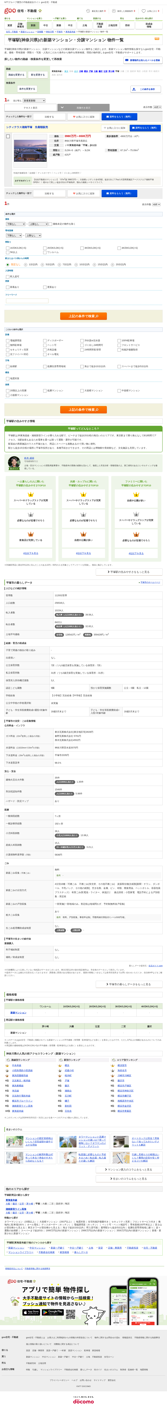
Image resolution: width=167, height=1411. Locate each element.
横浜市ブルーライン (22, 1100)
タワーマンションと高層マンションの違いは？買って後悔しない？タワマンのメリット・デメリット (92, 1141)
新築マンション (16, 1248)
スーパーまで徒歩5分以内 (135, 366)
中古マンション (38, 1248)
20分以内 (121, 264)
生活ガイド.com (156, 966)
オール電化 (53, 354)
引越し (35, 1369)
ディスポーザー (55, 340)
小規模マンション (19, 395)
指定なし (16, 264)
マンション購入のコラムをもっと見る (130, 1169)
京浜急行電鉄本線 (21, 1095)
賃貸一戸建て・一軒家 (56, 1350)
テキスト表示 (30, 107)
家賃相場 (64, 1252)
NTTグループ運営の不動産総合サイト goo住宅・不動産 (30, 2)
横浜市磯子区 (124, 1095)
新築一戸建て (57, 1248)
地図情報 (144, 1369)
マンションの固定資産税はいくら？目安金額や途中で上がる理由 (39, 1141)
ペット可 (51, 345)
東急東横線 (17, 1085)
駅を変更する (38, 74)
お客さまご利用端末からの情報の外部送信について (69, 1337)
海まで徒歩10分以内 (94, 366)
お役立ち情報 (8, 1369)
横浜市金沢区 (124, 1106)
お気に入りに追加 (83, 116)
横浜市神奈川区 (126, 1090)
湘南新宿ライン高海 (22, 1106)
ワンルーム (53, 252)
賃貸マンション (75, 1350)
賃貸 (100, 1248)
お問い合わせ (85, 1380)
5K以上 (13, 252)
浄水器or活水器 (92, 340)
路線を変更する (16, 74)
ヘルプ (74, 1380)
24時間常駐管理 (92, 349)
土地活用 (42, 1363)
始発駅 (13, 366)
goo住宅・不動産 (10, 1337)
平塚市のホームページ (150, 582)
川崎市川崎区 (124, 1075)
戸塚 (67, 1080)
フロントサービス (131, 345)
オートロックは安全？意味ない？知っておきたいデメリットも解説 (145, 1141)
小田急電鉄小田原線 (22, 1070)
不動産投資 (132, 1248)
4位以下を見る (30, 553)
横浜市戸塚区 (124, 1085)
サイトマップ (100, 1380)
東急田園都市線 (20, 1075)
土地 (91, 1248)
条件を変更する (27, 88)
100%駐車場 (128, 340)
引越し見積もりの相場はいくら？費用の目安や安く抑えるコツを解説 (145, 1157)
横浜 (67, 1065)
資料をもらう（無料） (119, 116)
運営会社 (112, 1380)
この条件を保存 (147, 89)
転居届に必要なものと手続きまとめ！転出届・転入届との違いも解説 (92, 1157)
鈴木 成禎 (29, 458)
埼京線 (15, 1090)
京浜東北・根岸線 (21, 1080)
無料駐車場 (16, 345)
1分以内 (33, 264)
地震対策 (14, 378)
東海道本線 (17, 1111)
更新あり (51, 287)
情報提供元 (127, 1337)
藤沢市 (121, 1080)
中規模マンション (131, 390)
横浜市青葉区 (124, 1111)
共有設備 (51, 349)
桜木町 (68, 1075)
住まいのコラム (111, 1369)
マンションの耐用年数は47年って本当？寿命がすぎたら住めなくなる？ (39, 1157)
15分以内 (103, 264)
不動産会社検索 (47, 1252)
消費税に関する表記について (66, 1344)
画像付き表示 (83, 107)
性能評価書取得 (130, 349)
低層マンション (55, 390)
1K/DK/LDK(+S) (18, 248)
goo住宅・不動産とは (35, 1337)
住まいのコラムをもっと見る (130, 1178)
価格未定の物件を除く (64, 224)
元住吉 (68, 1111)
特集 (28, 1369)
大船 (8, 1203)
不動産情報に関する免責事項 (37, 1268)
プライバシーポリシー (59, 1380)
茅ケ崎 (29, 1203)
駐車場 (87, 1350)
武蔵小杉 (69, 1070)
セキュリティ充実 (19, 349)
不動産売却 (31, 1363)
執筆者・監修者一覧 (129, 1369)
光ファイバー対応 (19, 354)
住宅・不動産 (150, 1248)
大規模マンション (93, 390)
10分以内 (84, 264)
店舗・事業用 (115, 1248)
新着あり (14, 287)
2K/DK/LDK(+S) (55, 248)
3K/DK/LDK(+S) (92, 248)
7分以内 (67, 264)
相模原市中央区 (126, 1100)
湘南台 (68, 1090)
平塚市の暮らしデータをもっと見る (130, 984)
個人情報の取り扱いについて (39, 1344)
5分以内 (50, 264)
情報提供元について (14, 1268)
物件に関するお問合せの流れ (107, 1337)
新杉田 (68, 1106)
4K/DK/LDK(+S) (130, 248)
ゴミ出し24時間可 (93, 345)
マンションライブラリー (20, 1252)
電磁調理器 (16, 340)
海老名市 (122, 1070)
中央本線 (16, 1065)
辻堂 (21, 1203)
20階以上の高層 (18, 390)
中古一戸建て (76, 1248)
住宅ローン (109, 1357)
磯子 (67, 1100)
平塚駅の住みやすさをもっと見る (130, 572)
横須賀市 (122, 1065)
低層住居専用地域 (56, 366)
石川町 (68, 1095)
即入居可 (14, 276)
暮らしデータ (81, 1252)
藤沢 (67, 1085)
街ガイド (98, 1369)
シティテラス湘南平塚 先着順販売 (27, 127)
